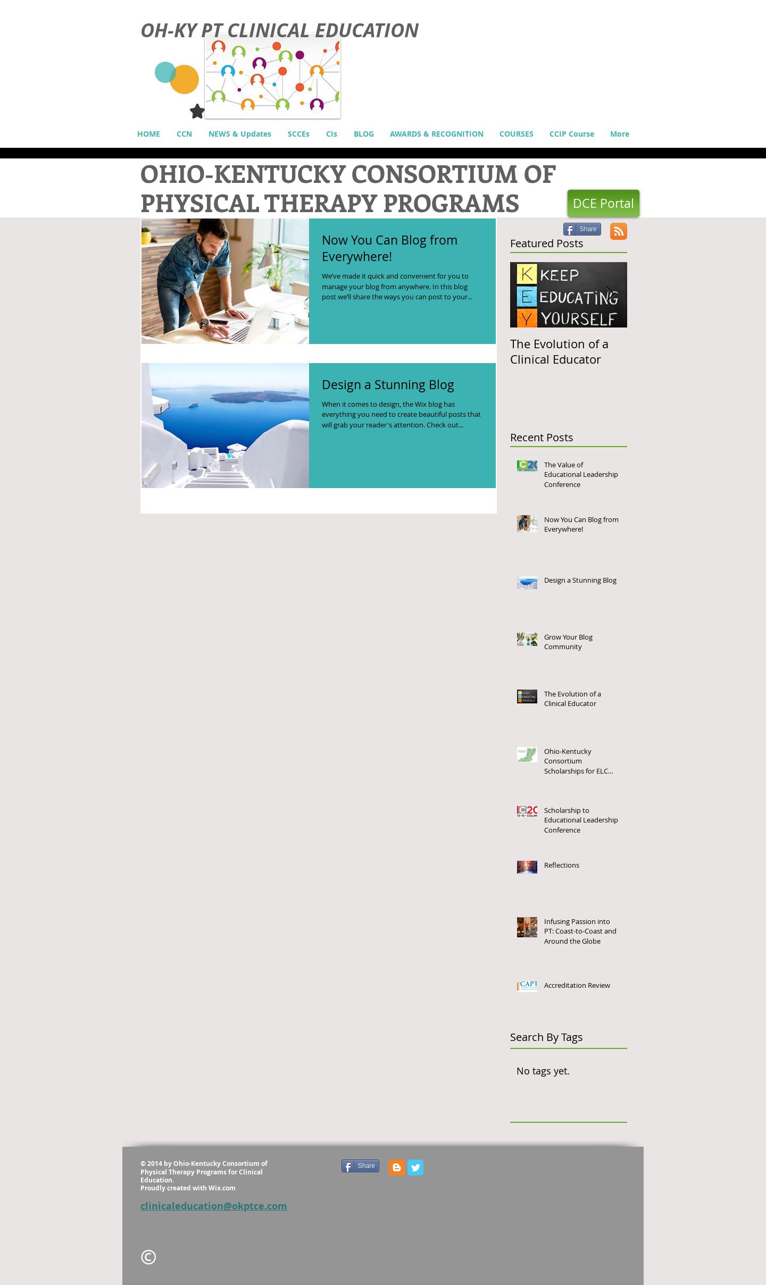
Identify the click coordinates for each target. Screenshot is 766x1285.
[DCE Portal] (603, 203)
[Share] (582, 229)
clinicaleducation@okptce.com (213, 1206)
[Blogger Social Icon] (397, 1167)
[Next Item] (610, 295)
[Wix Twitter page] (415, 1167)
